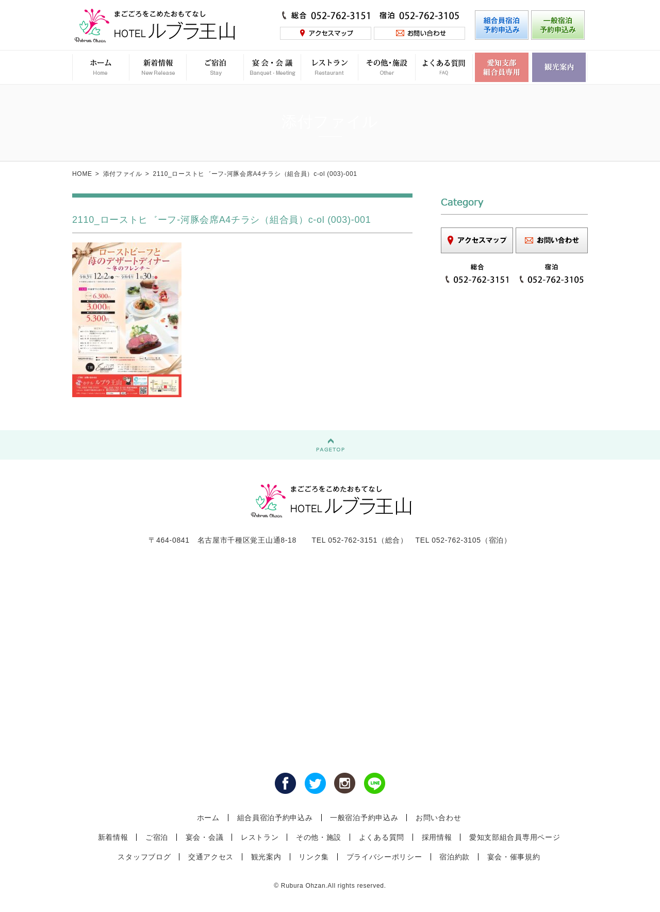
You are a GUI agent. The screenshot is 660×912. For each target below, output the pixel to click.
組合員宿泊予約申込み (275, 817)
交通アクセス (211, 857)
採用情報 (437, 837)
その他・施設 (318, 837)
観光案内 (266, 857)
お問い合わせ (438, 817)
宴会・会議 (205, 837)
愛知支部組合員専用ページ (514, 837)
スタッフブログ (144, 857)
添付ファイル (122, 173)
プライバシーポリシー (384, 857)
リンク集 (314, 857)
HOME (82, 173)
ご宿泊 (156, 837)
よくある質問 (381, 837)
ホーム (208, 817)
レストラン (260, 837)
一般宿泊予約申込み (364, 817)
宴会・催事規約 (513, 857)
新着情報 (113, 837)
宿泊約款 (454, 857)
